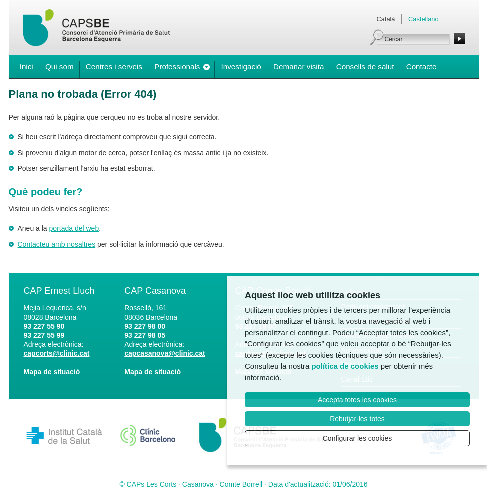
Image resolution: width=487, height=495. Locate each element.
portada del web (74, 228)
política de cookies (344, 366)
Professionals (177, 66)
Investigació (241, 66)
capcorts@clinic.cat (57, 353)
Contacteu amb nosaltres (57, 244)
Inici (26, 66)
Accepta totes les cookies (357, 400)
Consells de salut (365, 66)
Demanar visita (298, 66)
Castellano (423, 19)
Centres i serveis (114, 66)
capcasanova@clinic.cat (164, 353)
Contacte (421, 66)
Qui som (59, 66)
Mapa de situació (52, 372)
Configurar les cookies (357, 438)
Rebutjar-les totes (357, 419)
